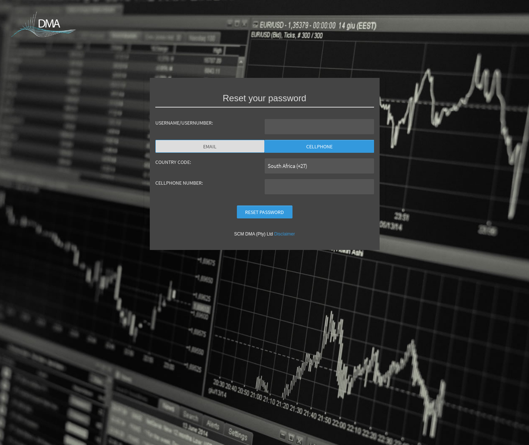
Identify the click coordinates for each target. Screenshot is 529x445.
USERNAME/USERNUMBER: (184, 122)
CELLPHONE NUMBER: (179, 182)
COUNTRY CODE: (173, 162)
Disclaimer (284, 234)
